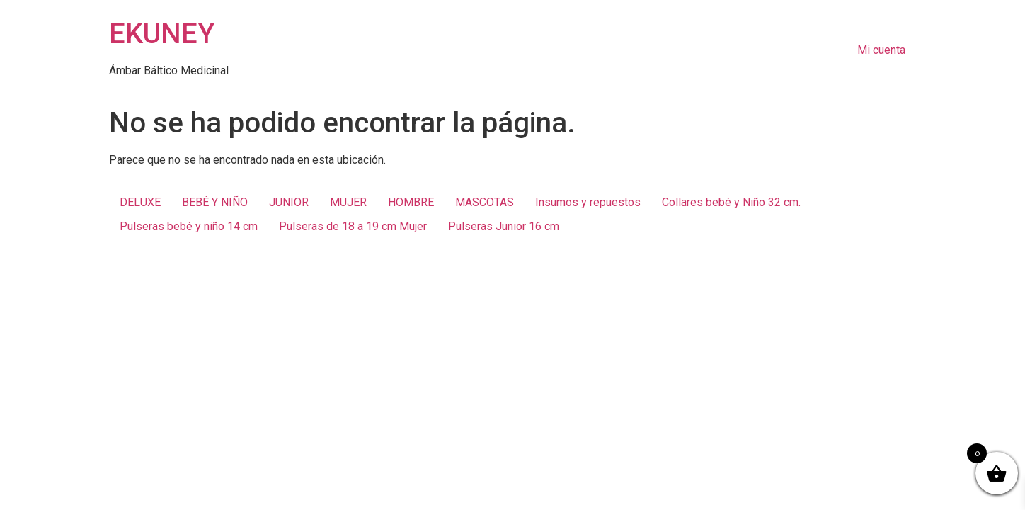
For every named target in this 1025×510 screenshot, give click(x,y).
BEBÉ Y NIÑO (215, 202)
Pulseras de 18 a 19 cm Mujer (353, 226)
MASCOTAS (484, 202)
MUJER (348, 202)
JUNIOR (289, 202)
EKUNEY (161, 33)
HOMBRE (411, 202)
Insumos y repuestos (588, 202)
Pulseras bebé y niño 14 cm (189, 226)
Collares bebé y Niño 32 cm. (731, 202)
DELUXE (140, 202)
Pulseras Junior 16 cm (503, 226)
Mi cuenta (881, 50)
